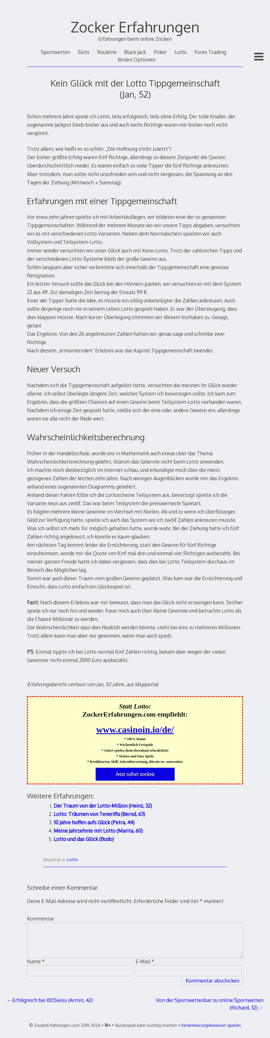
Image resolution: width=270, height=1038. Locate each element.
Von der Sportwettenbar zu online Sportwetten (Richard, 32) (209, 1004)
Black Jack (135, 52)
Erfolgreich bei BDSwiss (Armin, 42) (52, 1000)
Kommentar (40, 918)
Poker (160, 52)
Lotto (180, 52)
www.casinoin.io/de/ (135, 729)
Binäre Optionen (136, 59)
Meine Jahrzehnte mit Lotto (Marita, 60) (98, 830)
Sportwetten (55, 52)
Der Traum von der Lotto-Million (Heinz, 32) (103, 805)
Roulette (107, 52)
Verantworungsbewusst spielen (211, 1025)
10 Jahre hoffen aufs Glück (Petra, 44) (94, 822)
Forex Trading (210, 52)
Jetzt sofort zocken (135, 774)
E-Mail (145, 961)
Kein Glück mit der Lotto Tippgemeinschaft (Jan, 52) (135, 88)
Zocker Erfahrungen (135, 27)
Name (36, 961)
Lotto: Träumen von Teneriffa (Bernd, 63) (99, 814)
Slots (83, 52)
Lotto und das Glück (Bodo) (84, 839)
